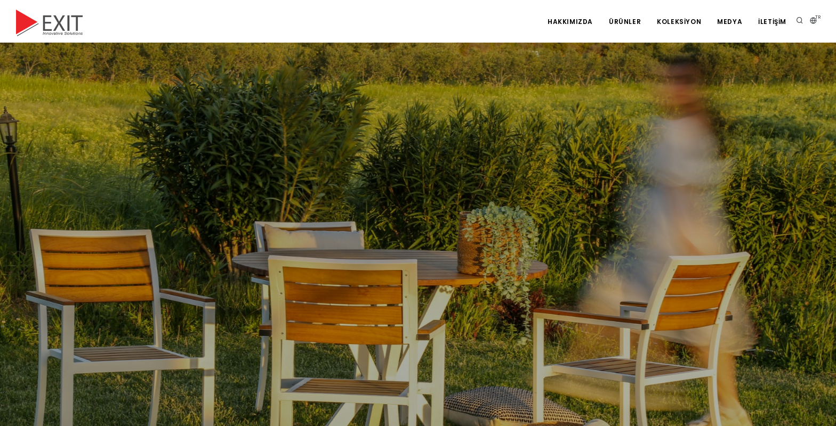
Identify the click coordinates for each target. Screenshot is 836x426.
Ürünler (625, 21)
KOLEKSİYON (679, 21)
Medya (729, 21)
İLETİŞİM (772, 21)
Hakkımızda (570, 21)
